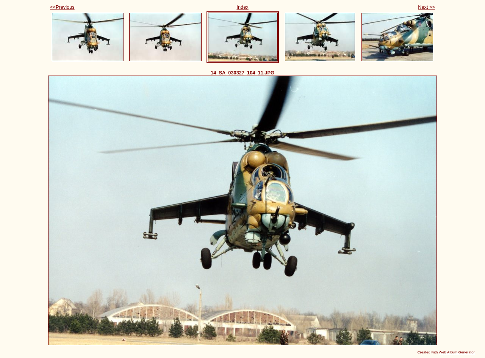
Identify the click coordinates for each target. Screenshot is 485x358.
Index (242, 7)
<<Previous (62, 7)
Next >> (426, 7)
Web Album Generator (457, 352)
